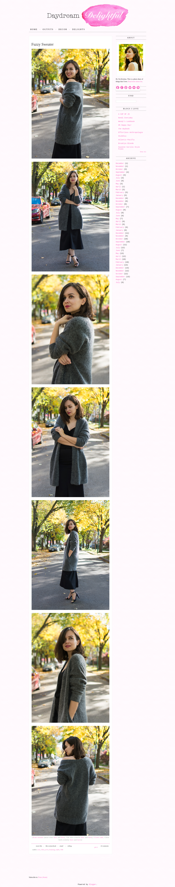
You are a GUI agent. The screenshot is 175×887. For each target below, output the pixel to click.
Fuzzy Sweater (42, 44)
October (119, 169)
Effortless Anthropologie (130, 132)
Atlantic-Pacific (126, 140)
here (55, 837)
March (118, 190)
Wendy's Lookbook (126, 121)
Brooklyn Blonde (126, 143)
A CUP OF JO (124, 114)
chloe (42, 850)
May (117, 184)
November (120, 166)
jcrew (46, 850)
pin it (96, 847)
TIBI (61, 850)
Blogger (92, 884)
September (120, 172)
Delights (78, 29)
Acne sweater (38, 837)
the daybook (124, 129)
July (118, 178)
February (120, 192)
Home (34, 29)
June (118, 181)
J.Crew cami (98, 837)
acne (38, 850)
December (120, 163)
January (119, 195)
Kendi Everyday (125, 118)
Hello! (121, 73)
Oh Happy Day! (125, 125)
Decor (62, 29)
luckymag (52, 850)
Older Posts (106, 857)
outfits (58, 850)
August (119, 175)
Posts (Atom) (42, 877)
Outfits (48, 29)
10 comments (105, 846)
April (118, 187)
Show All (143, 152)
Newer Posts (35, 857)
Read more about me (135, 81)
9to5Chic (122, 136)
